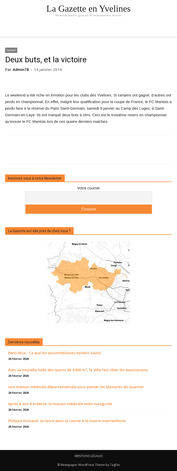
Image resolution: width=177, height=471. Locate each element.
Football (11, 50)
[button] (170, 29)
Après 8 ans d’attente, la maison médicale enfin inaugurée (60, 403)
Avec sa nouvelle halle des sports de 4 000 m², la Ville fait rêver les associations (78, 369)
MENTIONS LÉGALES (89, 456)
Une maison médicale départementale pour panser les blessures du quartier (76, 386)
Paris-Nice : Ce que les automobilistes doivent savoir (54, 352)
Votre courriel (88, 188)
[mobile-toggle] (9, 29)
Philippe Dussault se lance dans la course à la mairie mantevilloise (67, 420)
